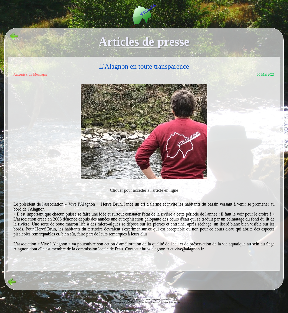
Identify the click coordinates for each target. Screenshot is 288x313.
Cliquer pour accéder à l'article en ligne (144, 190)
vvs (123, 302)
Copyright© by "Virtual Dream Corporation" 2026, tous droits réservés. (153, 302)
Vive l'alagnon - (116, 302)
